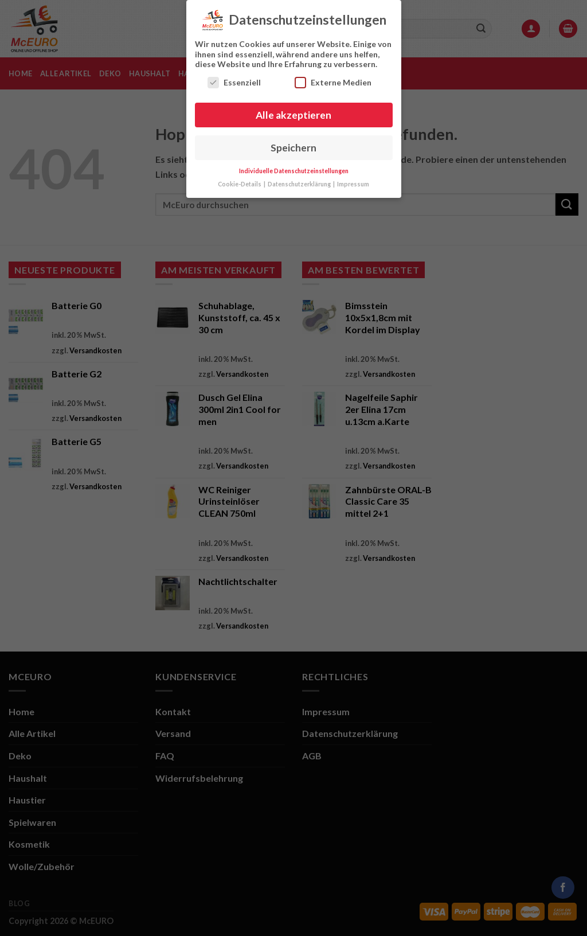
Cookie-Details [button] (240, 180)
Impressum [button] (353, 180)
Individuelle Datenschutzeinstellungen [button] (294, 166)
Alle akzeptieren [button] (293, 111)
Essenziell (234, 78)
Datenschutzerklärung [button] (300, 180)
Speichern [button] (293, 144)
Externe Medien (333, 78)
